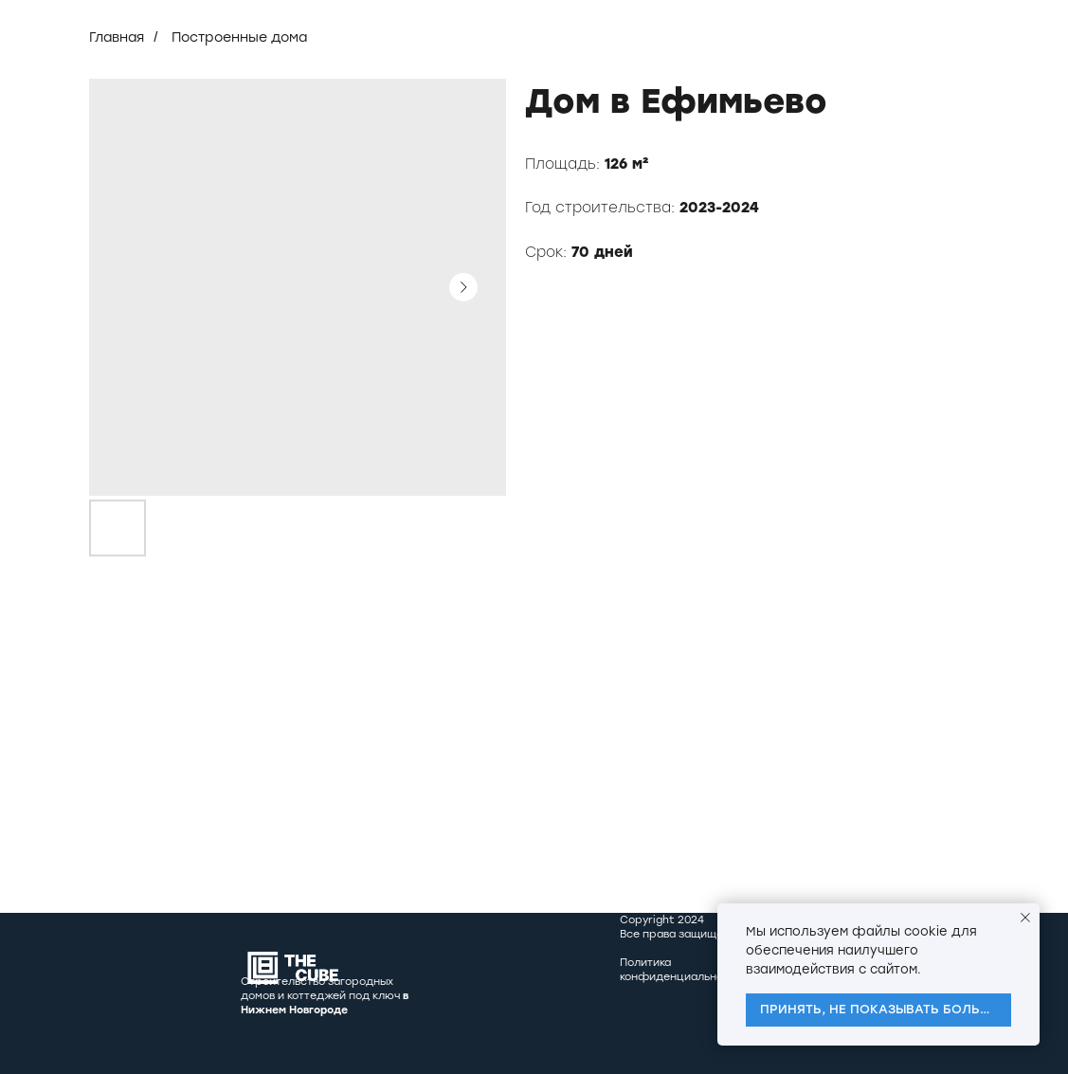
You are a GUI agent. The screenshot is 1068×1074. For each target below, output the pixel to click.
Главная (116, 37)
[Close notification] (1025, 917)
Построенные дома (239, 37)
